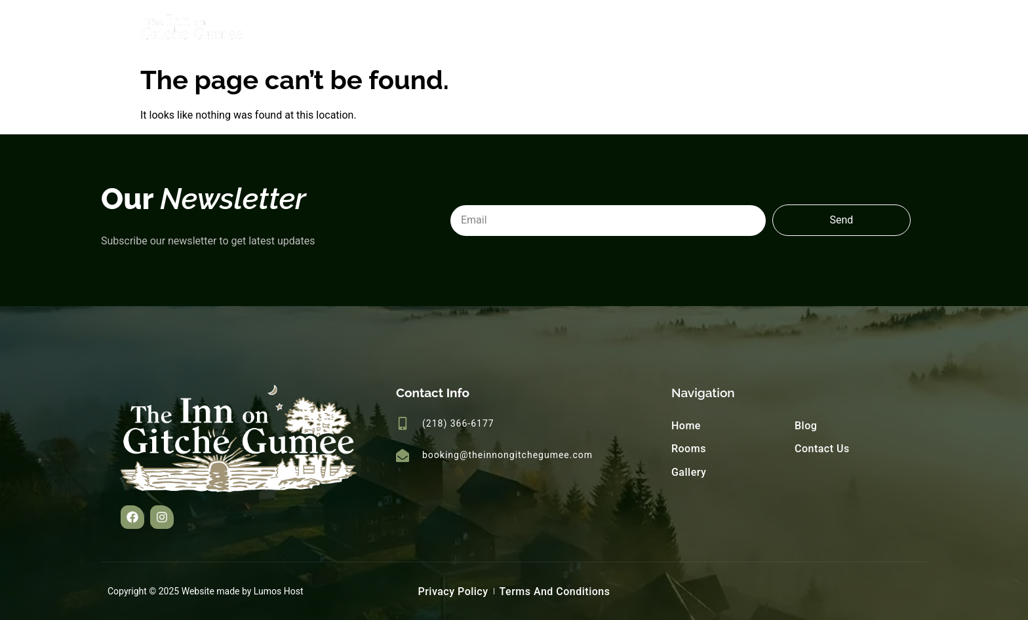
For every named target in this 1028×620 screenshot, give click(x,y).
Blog (825, 29)
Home (641, 29)
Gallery (766, 29)
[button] (132, 517)
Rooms (702, 29)
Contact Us (893, 29)
